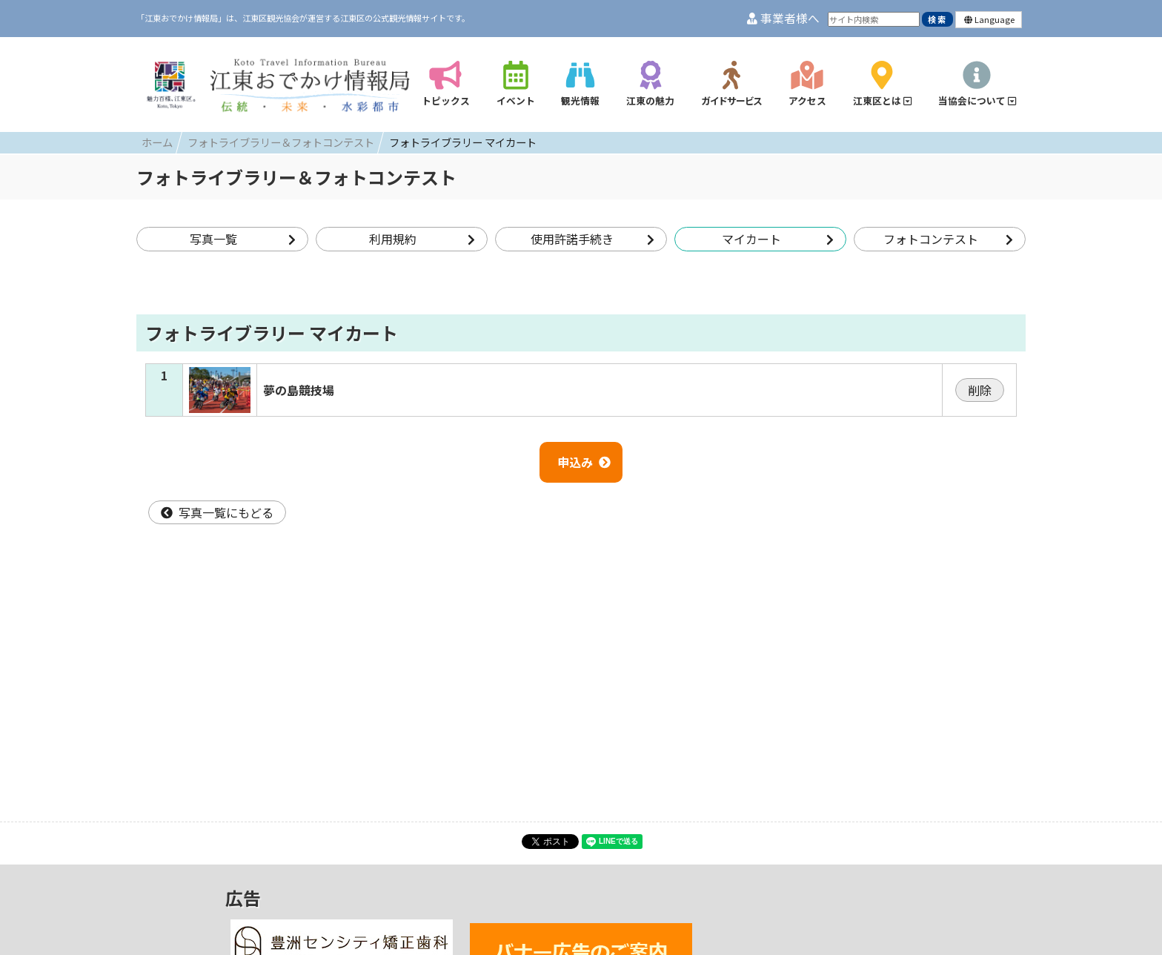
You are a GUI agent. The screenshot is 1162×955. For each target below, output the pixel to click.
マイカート (778, 239)
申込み (584, 462)
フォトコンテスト (948, 239)
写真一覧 (243, 239)
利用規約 (422, 239)
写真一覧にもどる (217, 512)
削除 (980, 390)
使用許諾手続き (592, 239)
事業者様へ (783, 18)
